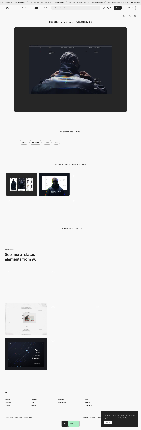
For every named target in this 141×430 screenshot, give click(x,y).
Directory (25, 8)
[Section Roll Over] (86, 184)
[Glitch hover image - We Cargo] (70, 318)
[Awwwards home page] (65, 424)
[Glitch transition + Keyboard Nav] (115, 285)
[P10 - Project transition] (115, 319)
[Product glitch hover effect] (70, 284)
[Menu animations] (26, 354)
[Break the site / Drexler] (26, 284)
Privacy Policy (28, 417)
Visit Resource (73, 424)
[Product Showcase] (119, 184)
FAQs (86, 399)
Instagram (93, 417)
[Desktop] (54, 184)
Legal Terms (18, 417)
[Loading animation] (21, 209)
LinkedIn (100, 417)
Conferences (62, 402)
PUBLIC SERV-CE (84, 22)
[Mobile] (21, 184)
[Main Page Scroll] (86, 209)
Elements (7, 405)
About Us (87, 402)
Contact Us (88, 405)
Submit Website (129, 8)
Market (46, 8)
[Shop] (54, 209)
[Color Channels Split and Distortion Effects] (70, 353)
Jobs (41, 8)
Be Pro (118, 8)
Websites (7, 399)
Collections (8, 402)
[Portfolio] (26, 319)
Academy (33, 8)
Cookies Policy (9, 417)
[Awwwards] (7, 8)
